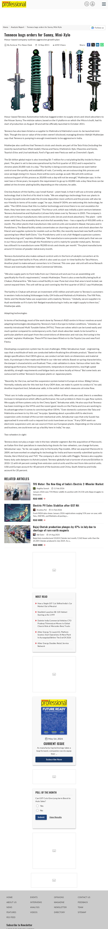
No (41, 810)
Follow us (97, 27)
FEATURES (11, 912)
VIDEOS (33, 912)
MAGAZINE (59, 902)
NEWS (9, 907)
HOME (9, 897)
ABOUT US (11, 902)
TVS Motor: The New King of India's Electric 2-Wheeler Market (68, 484)
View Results (55, 817)
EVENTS (34, 897)
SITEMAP (82, 912)
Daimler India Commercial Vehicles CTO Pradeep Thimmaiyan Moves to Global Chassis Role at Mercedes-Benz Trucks (54, 623)
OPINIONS (59, 897)
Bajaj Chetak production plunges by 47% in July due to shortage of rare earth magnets (64, 528)
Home (5, 27)
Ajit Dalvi (39, 535)
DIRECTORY (59, 912)
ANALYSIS (34, 907)
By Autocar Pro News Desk (18, 45)
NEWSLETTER (60, 907)
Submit (41, 817)
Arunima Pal (40, 510)
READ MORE (39, 498)
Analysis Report (17, 27)
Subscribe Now (54, 759)
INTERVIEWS (36, 902)
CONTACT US (84, 897)
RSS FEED (10, 917)
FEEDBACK (83, 902)
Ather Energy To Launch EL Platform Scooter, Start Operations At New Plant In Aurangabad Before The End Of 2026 (54, 635)
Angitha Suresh (41, 488)
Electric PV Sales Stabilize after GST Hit (56, 505)
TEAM (80, 907)
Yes (42, 806)
